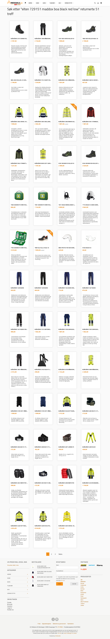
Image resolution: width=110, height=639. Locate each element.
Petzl (82, 596)
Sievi (82, 600)
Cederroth (83, 585)
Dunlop (82, 589)
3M (81, 579)
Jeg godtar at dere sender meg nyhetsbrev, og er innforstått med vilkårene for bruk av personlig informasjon (67, 578)
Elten (82, 590)
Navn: (57, 565)
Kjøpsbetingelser (46, 623)
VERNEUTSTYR (68, 3)
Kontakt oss (10, 609)
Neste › (61, 554)
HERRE (30, 3)
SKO (60, 3)
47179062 (60, 627)
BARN (44, 3)
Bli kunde (9, 604)
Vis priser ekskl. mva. (13, 565)
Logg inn (9, 608)
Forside (9, 602)
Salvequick (83, 598)
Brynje (82, 583)
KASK (82, 594)
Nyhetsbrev (71, 623)
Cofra (82, 587)
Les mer (74, 583)
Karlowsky (83, 592)
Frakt (39, 623)
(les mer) (63, 580)
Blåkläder (83, 581)
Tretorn (82, 603)
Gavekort (9, 606)
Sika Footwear (84, 601)
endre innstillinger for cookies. (70, 633)
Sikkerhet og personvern (59, 623)
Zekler (82, 605)
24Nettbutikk (58, 635)
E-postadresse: (59, 571)
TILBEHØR (52, 3)
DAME (37, 3)
